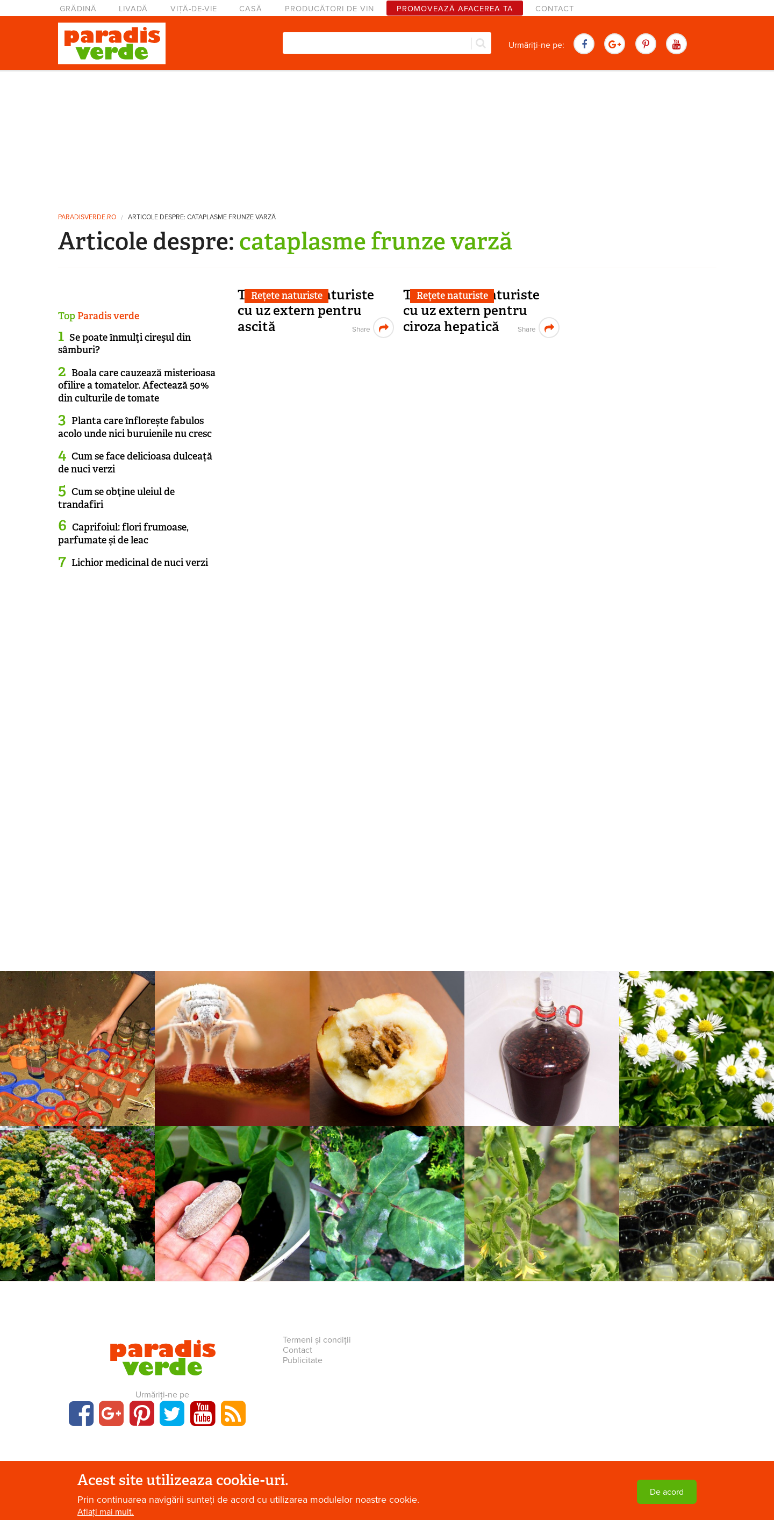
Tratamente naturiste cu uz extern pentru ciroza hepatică (471, 310)
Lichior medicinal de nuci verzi (139, 562)
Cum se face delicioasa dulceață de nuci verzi (135, 462)
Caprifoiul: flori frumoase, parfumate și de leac (123, 533)
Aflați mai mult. (105, 1512)
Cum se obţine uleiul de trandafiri (116, 498)
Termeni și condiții (317, 1340)
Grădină (78, 8)
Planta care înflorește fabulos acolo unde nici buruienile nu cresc (135, 427)
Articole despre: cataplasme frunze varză (202, 217)
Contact (554, 8)
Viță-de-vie (193, 8)
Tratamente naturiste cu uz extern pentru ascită (306, 310)
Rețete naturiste (286, 295)
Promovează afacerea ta (455, 8)
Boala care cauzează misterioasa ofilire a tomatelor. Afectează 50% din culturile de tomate (137, 386)
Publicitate (302, 1360)
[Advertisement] (387, 137)
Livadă (133, 8)
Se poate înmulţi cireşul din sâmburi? (124, 343)
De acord (667, 1492)
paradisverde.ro (87, 217)
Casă (250, 8)
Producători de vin (329, 8)
